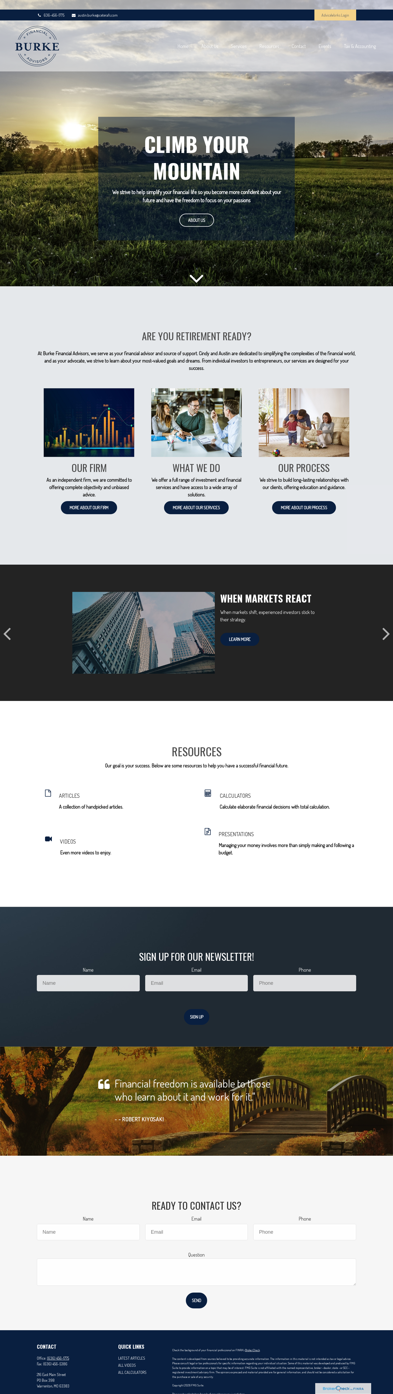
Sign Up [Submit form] (196, 1017)
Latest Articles (131, 1358)
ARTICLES (69, 795)
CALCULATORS (235, 795)
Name (88, 970)
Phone (305, 970)
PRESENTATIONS (236, 834)
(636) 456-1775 (58, 1358)
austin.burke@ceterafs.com (94, 5)
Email (196, 970)
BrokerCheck (252, 1350)
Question (196, 1255)
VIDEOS (68, 841)
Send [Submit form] (196, 1300)
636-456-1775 (50, 5)
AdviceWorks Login (335, 5)
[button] (161, 39)
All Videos (127, 1365)
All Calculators (132, 1372)
